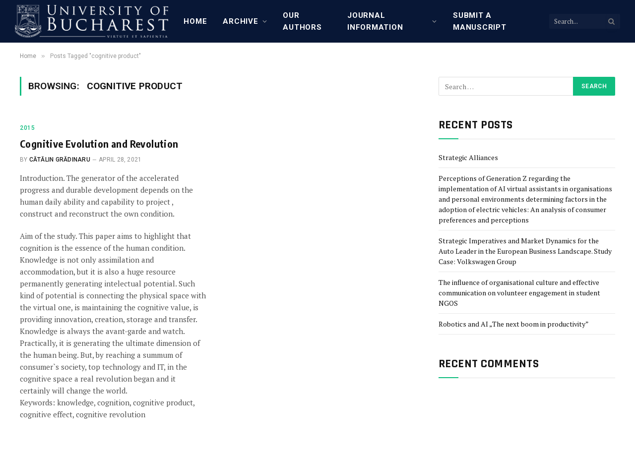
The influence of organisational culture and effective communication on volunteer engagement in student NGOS (519, 293)
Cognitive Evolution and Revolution (99, 143)
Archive (240, 21)
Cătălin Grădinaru (59, 159)
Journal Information (375, 21)
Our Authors (302, 21)
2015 (27, 127)
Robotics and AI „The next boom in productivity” (514, 324)
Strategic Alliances (468, 157)
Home (195, 21)
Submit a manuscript (480, 21)
